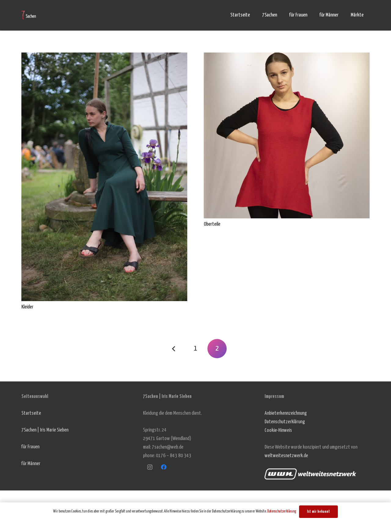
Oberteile (212, 224)
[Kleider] (104, 56)
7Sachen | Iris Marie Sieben (44, 430)
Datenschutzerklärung (285, 421)
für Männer (30, 463)
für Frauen (30, 447)
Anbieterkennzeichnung (286, 413)
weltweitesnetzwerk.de (286, 455)
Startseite (31, 413)
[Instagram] (150, 467)
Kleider (27, 307)
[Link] (28, 15)
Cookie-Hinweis (278, 430)
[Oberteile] (287, 56)
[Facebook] (163, 467)
